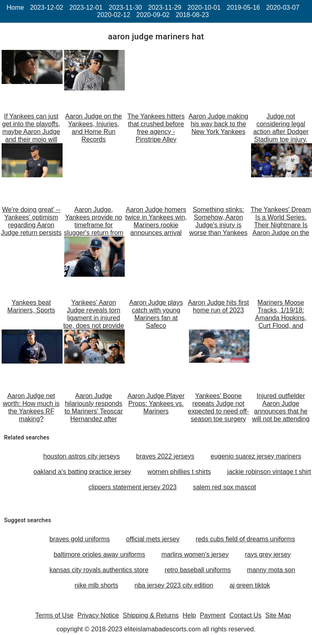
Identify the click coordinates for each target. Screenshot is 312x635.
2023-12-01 (86, 7)
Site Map (278, 615)
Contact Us (245, 615)
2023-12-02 (46, 7)
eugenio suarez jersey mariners (255, 456)
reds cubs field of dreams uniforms (245, 539)
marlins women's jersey (195, 554)
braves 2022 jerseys (165, 456)
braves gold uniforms (80, 539)
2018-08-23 (192, 14)
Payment (212, 615)
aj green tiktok (250, 585)
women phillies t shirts (179, 471)
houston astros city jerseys (81, 456)
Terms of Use (54, 615)
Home (15, 7)
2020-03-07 (282, 7)
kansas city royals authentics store (99, 569)
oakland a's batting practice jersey (82, 471)
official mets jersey (152, 539)
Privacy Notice (98, 615)
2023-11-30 (125, 7)
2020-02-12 (113, 14)
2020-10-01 (204, 7)
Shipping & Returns (151, 615)
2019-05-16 (243, 7)
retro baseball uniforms (198, 569)
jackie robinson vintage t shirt (269, 471)
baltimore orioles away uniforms (99, 554)
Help (189, 615)
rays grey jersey (268, 554)
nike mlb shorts (96, 585)
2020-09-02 (153, 14)
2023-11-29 (164, 7)
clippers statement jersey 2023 (133, 487)
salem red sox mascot (224, 487)
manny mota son (271, 569)
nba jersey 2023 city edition (173, 585)
